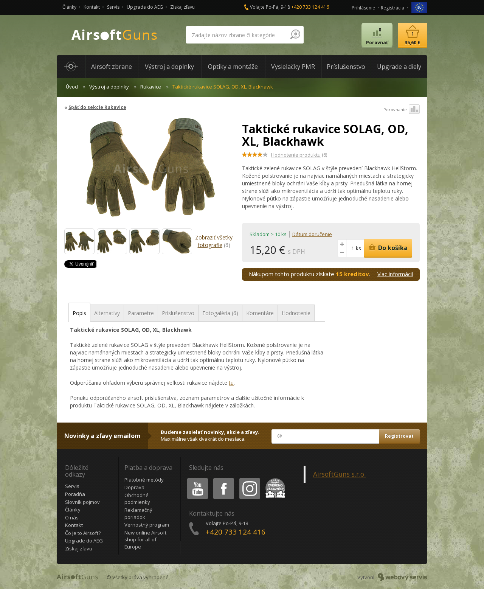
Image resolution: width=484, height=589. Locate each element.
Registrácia (392, 8)
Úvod (72, 86)
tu (231, 382)
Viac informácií (395, 274)
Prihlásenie (363, 8)
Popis (79, 313)
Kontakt (92, 7)
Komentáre (260, 313)
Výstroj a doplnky (109, 86)
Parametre (141, 313)
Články (69, 7)
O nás (72, 517)
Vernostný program (146, 524)
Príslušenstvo (178, 313)
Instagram (249, 479)
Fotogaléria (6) (220, 313)
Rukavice (150, 86)
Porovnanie (401, 110)
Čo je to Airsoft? (83, 533)
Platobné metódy (144, 479)
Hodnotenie (296, 313)
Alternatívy (107, 313)
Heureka (273, 479)
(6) (299, 154)
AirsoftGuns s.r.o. (339, 474)
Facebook (223, 479)
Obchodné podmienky (137, 499)
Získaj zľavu (182, 7)
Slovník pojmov (82, 502)
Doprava (134, 487)
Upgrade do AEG (145, 7)
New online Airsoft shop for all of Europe (145, 539)
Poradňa (75, 494)
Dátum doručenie (312, 234)
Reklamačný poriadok (138, 514)
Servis (113, 7)
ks (358, 248)
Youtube (195, 479)
